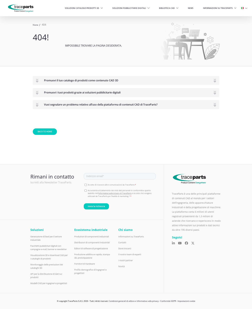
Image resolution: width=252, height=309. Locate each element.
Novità (121, 266)
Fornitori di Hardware (84, 263)
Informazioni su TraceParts (218, 8)
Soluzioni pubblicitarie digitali (129, 8)
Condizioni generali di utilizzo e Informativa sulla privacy (134, 301)
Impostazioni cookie (186, 301)
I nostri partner (125, 260)
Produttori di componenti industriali (91, 236)
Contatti (122, 242)
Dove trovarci (124, 248)
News (190, 8)
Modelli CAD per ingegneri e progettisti (48, 283)
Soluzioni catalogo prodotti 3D (82, 8)
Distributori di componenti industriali (92, 242)
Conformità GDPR (168, 301)
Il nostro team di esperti (129, 254)
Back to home (45, 131)
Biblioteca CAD (167, 8)
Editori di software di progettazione (91, 248)
